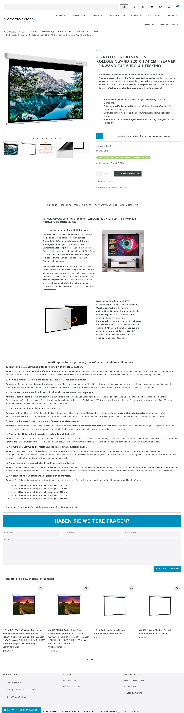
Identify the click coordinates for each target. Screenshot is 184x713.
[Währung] (160, 7)
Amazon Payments (133, 693)
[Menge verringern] (110, 173)
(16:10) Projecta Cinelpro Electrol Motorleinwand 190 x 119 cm (109, 632)
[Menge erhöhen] (106, 173)
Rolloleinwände (65, 31)
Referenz (149, 24)
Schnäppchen (115, 16)
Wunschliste (106, 181)
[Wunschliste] (169, 7)
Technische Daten (83, 205)
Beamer (59, 16)
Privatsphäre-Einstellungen (21, 710)
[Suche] (124, 7)
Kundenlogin (69, 680)
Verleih (135, 16)
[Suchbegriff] (62, 7)
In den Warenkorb (128, 174)
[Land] (152, 7)
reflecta (79, 31)
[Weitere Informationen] (99, 136)
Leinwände (77, 16)
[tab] (50, 205)
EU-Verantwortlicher (106, 205)
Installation (154, 16)
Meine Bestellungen (73, 687)
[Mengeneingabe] (99, 173)
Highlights (65, 205)
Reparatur (172, 16)
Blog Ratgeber (168, 24)
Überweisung (130, 687)
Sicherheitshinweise (130, 205)
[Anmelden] (134, 7)
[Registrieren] (143, 7)
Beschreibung (50, 205)
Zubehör (95, 16)
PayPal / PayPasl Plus (135, 680)
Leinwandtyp (48, 31)
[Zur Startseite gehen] (14, 32)
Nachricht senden (167, 569)
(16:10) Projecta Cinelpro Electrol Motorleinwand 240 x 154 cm (155, 632)
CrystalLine (92, 31)
